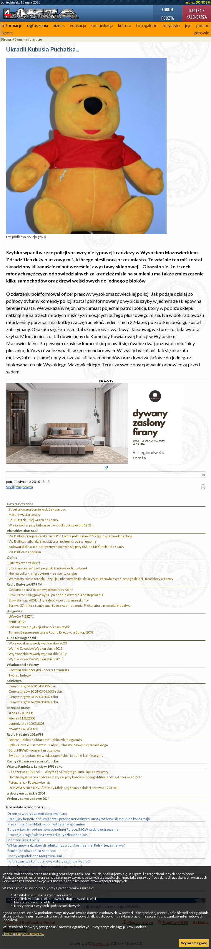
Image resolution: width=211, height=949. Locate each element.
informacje (12, 25)
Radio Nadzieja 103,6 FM (25, 734)
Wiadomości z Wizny (23, 665)
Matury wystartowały (25, 514)
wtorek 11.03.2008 (22, 718)
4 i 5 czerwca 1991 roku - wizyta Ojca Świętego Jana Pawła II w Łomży (59, 772)
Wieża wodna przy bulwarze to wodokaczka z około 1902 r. (51, 525)
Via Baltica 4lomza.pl (22, 531)
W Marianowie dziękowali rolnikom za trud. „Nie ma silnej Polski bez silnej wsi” (66, 845)
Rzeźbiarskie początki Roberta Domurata (39, 670)
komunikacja (102, 25)
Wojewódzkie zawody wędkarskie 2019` (38, 654)
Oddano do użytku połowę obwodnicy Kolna (41, 589)
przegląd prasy (18, 707)
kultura (124, 25)
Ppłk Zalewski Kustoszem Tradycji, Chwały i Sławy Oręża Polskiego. (58, 745)
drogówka (14, 611)
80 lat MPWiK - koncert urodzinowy (35, 750)
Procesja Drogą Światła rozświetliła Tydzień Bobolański (48, 835)
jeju (188, 25)
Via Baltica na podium (25, 552)
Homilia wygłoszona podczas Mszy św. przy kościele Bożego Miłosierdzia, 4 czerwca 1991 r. (75, 777)
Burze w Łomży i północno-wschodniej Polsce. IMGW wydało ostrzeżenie (63, 829)
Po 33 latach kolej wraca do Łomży (33, 520)
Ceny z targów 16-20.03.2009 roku (33, 702)
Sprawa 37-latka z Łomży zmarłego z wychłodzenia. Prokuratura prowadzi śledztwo (69, 605)
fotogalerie (146, 25)
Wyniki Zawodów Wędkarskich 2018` (36, 659)
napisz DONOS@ (198, 2)
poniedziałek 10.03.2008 (26, 723)
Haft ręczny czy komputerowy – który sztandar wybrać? (49, 861)
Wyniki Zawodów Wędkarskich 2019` (36, 648)
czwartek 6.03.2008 (22, 729)
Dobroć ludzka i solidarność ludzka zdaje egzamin (45, 740)
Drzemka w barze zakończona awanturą (37, 813)
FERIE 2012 (16, 622)
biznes (59, 25)
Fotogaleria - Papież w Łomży (30, 782)
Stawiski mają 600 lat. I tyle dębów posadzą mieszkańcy (49, 600)
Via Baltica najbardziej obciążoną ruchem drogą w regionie (53, 541)
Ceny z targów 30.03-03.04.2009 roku (35, 691)
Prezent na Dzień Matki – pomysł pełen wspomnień (46, 824)
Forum (167, 9)
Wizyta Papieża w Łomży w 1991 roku (34, 766)
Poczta (167, 18)
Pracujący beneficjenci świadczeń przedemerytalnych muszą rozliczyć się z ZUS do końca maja (78, 819)
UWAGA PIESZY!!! (22, 616)
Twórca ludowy (20, 675)
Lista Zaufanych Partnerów (23, 934)
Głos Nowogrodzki (21, 638)
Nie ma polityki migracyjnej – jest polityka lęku (43, 573)
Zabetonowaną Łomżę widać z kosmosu (37, 509)
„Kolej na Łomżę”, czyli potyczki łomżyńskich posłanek (48, 568)
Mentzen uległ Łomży (23, 840)
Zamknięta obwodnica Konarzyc (31, 850)
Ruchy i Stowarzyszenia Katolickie (33, 761)
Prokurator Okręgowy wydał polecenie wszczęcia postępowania (56, 595)
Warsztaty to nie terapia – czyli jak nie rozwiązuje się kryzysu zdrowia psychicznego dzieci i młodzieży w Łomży (91, 579)
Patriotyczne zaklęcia (24, 563)
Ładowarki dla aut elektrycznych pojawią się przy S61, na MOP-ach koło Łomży (66, 547)
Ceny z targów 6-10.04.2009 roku (32, 686)
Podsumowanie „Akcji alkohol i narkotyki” (39, 627)
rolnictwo (14, 681)
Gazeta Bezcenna (20, 504)
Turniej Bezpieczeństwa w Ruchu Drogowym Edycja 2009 (51, 632)
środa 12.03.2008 (21, 713)
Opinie (12, 557)
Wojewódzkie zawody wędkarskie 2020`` (38, 643)
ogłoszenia (37, 25)
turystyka (171, 25)
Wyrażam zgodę (194, 943)
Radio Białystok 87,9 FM (24, 584)
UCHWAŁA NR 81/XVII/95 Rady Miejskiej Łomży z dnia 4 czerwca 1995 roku (64, 788)
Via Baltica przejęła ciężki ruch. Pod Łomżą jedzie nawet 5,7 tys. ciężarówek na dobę (70, 536)
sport (7, 32)
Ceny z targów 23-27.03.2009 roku (33, 697)
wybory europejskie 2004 (26, 793)
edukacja (78, 25)
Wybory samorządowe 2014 (28, 798)
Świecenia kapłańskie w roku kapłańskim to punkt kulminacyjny (56, 755)
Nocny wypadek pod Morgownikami (34, 856)
